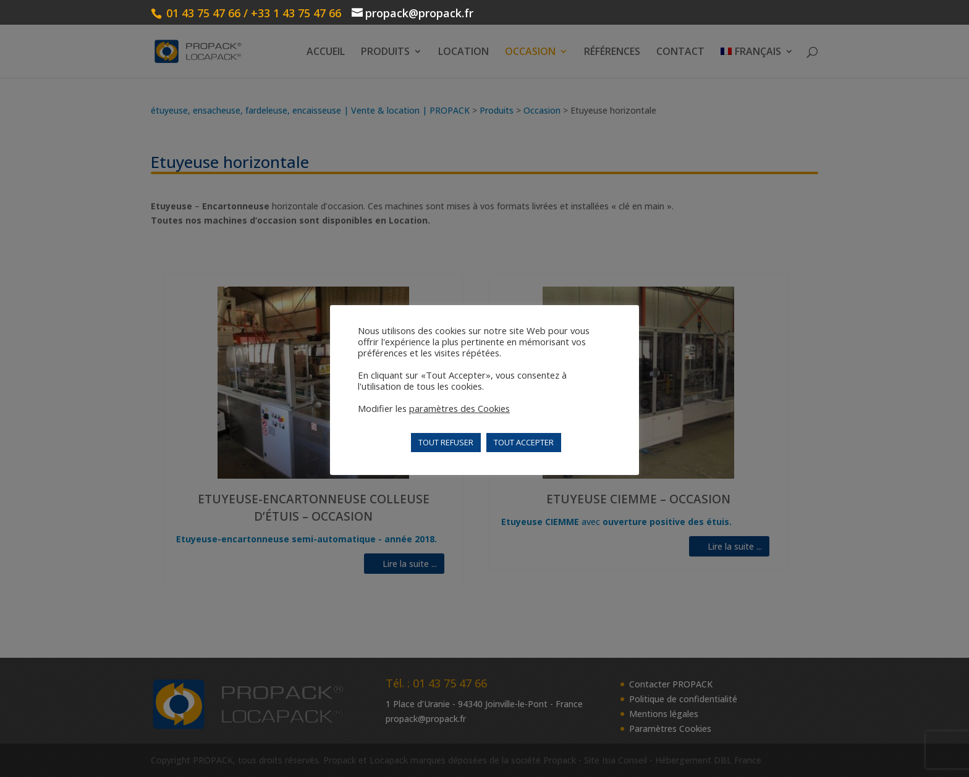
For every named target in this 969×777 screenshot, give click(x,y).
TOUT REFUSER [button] (445, 442)
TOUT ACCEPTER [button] (524, 442)
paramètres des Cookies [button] (459, 408)
